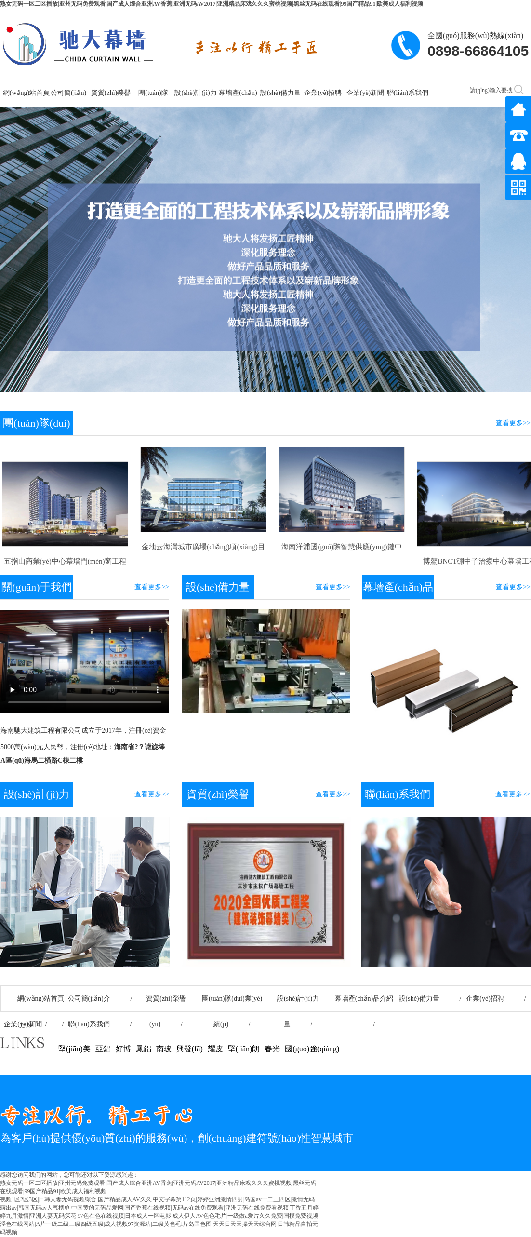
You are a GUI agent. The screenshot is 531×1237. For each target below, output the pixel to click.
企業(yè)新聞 (365, 92)
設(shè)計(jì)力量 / (298, 1003)
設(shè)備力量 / (430, 998)
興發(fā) (189, 1049)
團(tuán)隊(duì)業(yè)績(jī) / (232, 1003)
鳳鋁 (143, 1049)
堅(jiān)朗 (244, 1049)
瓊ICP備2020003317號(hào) (487, 1192)
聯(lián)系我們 (407, 92)
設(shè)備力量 (280, 92)
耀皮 (215, 1049)
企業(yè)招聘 (323, 92)
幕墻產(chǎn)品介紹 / (364, 1003)
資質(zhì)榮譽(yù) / (166, 1003)
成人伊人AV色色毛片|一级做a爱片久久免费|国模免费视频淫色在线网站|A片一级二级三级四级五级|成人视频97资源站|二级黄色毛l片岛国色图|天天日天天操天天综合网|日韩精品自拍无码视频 (159, 1224)
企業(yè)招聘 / (496, 998)
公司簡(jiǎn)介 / (100, 998)
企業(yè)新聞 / (34, 1024)
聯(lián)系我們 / (100, 1024)
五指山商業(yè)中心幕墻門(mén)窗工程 (65, 561)
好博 (123, 1049)
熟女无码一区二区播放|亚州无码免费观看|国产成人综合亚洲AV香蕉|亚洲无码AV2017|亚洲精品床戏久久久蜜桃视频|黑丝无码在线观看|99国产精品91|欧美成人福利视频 (211, 3)
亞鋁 (103, 1049)
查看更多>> (513, 423)
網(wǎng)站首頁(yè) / (34, 1003)
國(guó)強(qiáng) (312, 1049)
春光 (272, 1049)
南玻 (164, 1049)
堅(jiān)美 (74, 1049)
